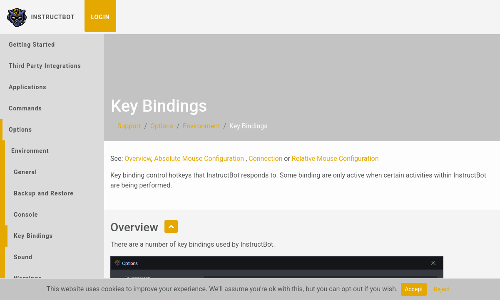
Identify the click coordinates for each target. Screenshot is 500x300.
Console (26, 214)
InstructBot (41, 17)
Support (129, 126)
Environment (30, 151)
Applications (28, 87)
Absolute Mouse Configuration (200, 158)
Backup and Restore (44, 193)
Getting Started (32, 44)
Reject (442, 289)
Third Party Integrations (45, 65)
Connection (265, 158)
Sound (23, 257)
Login (100, 17)
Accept (414, 289)
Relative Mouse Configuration (335, 158)
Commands (25, 108)
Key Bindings (33, 235)
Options (20, 129)
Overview (137, 158)
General (25, 172)
